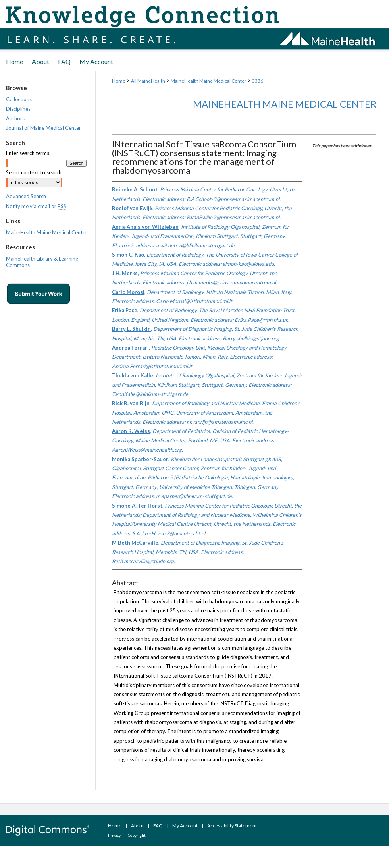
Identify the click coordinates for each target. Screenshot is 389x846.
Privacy (114, 835)
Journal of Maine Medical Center (43, 128)
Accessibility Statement (232, 826)
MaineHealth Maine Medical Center (208, 81)
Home (118, 81)
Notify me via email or (36, 206)
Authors (15, 118)
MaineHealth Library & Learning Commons (42, 261)
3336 (257, 81)
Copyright (137, 835)
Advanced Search (26, 196)
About (137, 826)
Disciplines (18, 109)
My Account (185, 826)
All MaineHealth (148, 81)
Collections (19, 99)
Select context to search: (34, 172)
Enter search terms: (28, 153)
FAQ (158, 826)
